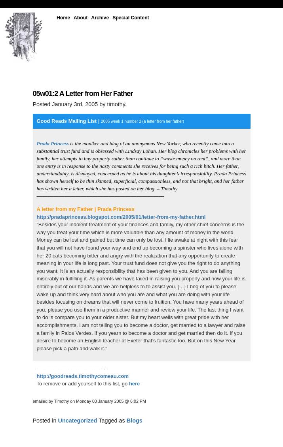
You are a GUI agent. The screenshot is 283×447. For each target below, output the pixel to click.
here (134, 384)
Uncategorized (77, 420)
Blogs (134, 420)
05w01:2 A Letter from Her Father (83, 94)
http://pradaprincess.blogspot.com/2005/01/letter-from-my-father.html (121, 217)
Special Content (130, 18)
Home (63, 18)
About (80, 18)
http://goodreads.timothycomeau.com (83, 376)
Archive (100, 18)
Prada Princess (53, 143)
